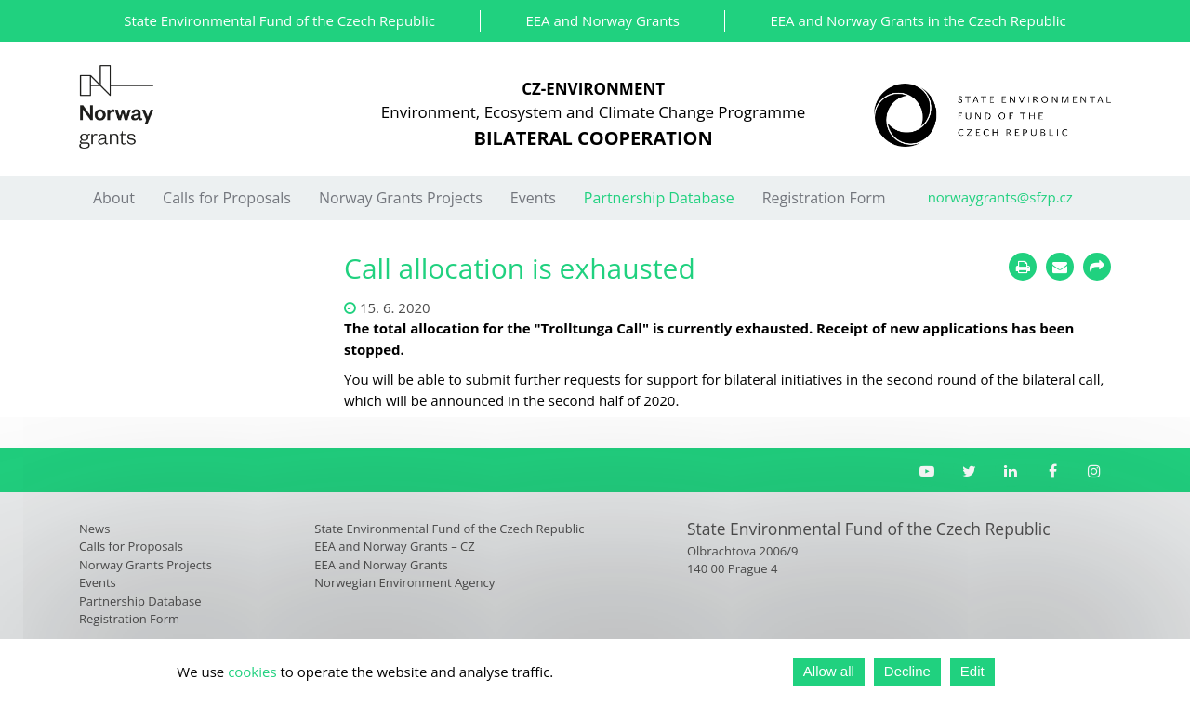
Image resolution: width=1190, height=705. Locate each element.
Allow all (828, 671)
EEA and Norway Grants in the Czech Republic (917, 20)
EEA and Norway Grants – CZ (394, 546)
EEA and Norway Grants (602, 20)
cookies (252, 671)
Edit (972, 671)
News (94, 528)
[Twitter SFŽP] (969, 470)
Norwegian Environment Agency (404, 582)
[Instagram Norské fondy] (1094, 470)
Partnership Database (659, 198)
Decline (907, 671)
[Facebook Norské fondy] (1053, 470)
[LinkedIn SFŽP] (1011, 470)
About (114, 198)
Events (533, 198)
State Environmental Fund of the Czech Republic (279, 20)
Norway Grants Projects (401, 198)
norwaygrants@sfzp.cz (1000, 197)
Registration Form (824, 198)
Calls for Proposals (227, 198)
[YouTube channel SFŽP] (927, 470)
